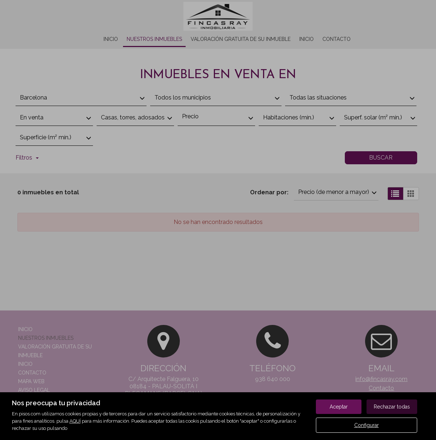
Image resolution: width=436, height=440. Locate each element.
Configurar (366, 425)
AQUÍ (75, 421)
